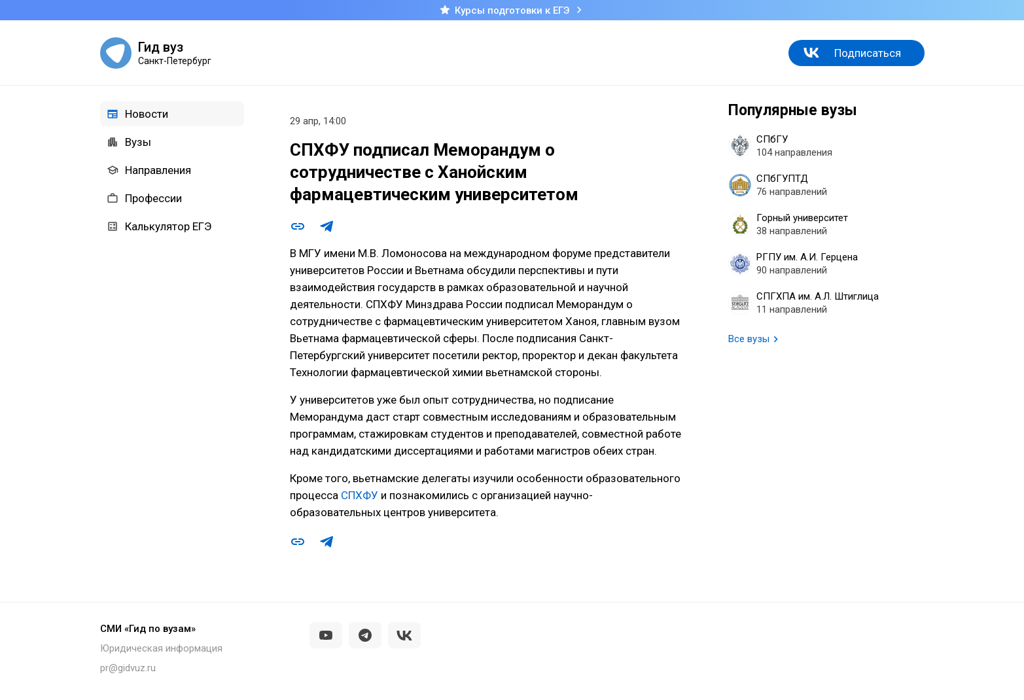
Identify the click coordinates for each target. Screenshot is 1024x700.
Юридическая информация (161, 648)
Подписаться (867, 53)
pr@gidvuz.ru (128, 668)
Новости (137, 113)
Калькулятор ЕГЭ (159, 226)
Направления (149, 170)
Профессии (144, 198)
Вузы (129, 141)
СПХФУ (359, 495)
